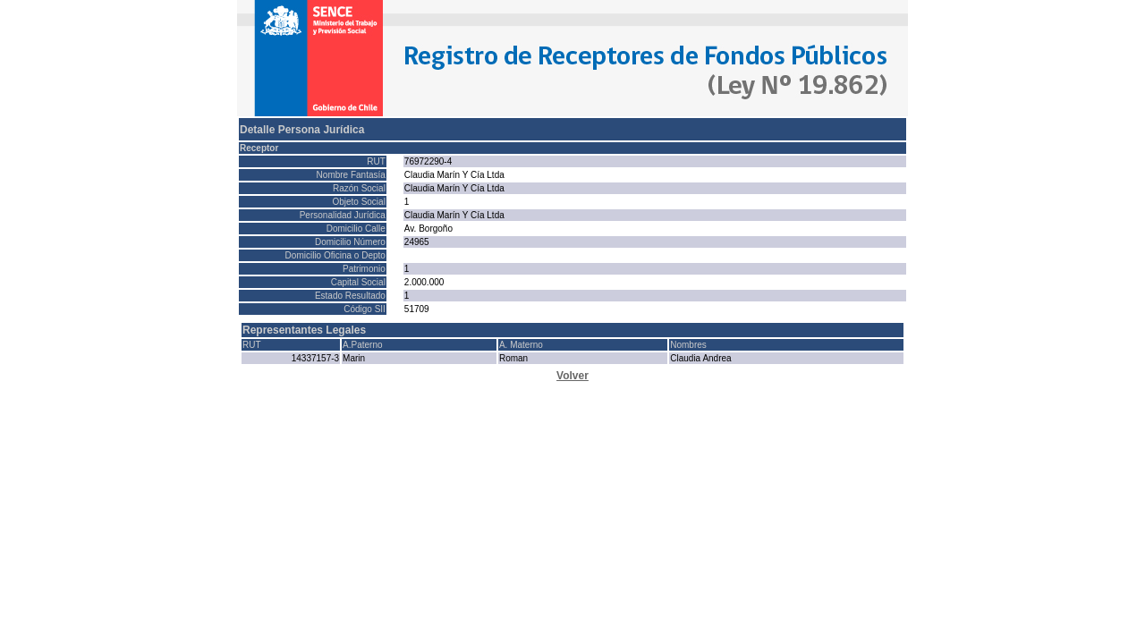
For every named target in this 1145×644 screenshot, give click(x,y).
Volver (572, 375)
